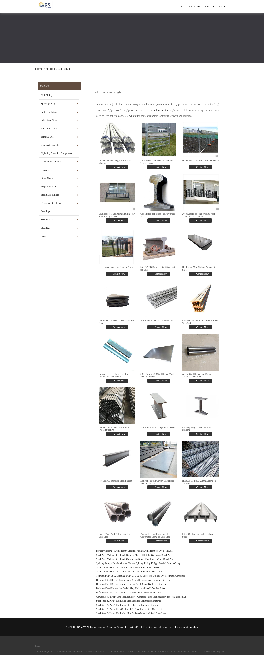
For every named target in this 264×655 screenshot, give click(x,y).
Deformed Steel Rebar (51, 203)
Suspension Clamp (49, 186)
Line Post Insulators (126, 597)
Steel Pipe (45, 211)
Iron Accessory (48, 170)
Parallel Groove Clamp (123, 563)
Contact (222, 6)
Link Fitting (46, 95)
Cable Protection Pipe (51, 161)
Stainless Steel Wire (160, 651)
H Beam (114, 567)
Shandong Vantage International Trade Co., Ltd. (129, 627)
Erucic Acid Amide (95, 651)
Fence (43, 236)
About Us (194, 6)
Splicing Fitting (48, 103)
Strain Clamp (47, 178)
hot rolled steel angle (58, 68)
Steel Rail (45, 228)
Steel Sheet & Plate (50, 195)
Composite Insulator (50, 145)
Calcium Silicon (116, 651)
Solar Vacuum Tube (137, 651)
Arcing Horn (120, 551)
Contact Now (118, 167)
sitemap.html (192, 627)
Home (181, 6)
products (209, 6)
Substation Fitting (49, 120)
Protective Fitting (49, 112)
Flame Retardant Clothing (186, 651)
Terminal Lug (47, 137)
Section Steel (47, 219)
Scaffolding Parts (45, 651)
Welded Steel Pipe (115, 555)
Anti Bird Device (49, 128)
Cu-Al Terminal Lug (120, 576)
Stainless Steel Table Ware (69, 651)
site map (181, 627)
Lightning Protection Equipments (56, 153)
